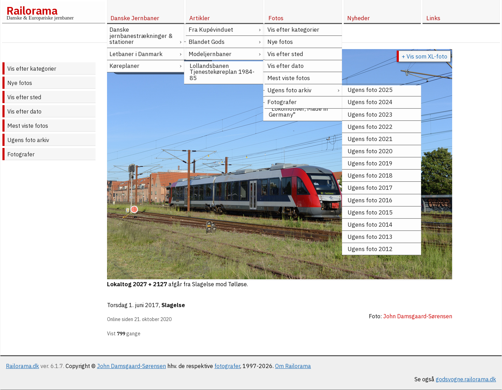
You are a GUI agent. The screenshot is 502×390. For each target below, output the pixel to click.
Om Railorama (293, 365)
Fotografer (21, 154)
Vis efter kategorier (31, 68)
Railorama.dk (22, 365)
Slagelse (173, 305)
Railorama (32, 10)
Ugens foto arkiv (28, 139)
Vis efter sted (24, 97)
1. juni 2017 (144, 305)
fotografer (227, 365)
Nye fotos (19, 82)
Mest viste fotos (27, 125)
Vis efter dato (24, 111)
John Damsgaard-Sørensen (131, 365)
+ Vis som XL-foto (424, 56)
